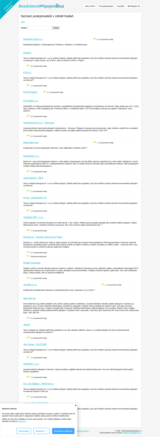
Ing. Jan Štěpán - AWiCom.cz (38, 383)
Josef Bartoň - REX (33, 178)
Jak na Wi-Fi (90, 6)
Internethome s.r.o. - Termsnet (38, 123)
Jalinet (26, 324)
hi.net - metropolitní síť (34, 197)
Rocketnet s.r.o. (31, 156)
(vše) (23, 22)
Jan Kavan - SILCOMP (35, 344)
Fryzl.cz (27, 72)
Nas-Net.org (29, 298)
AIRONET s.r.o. (31, 364)
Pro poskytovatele (106, 6)
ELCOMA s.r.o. (31, 101)
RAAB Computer (31, 263)
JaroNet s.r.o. (30, 284)
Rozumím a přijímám (63, 431)
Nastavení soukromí (82, 431)
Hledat (56, 28)
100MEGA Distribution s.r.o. (131, 433)
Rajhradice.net (30, 142)
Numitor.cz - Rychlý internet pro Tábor (42, 237)
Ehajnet (27, 52)
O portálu (120, 6)
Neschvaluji (24, 431)
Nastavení (22, 421)
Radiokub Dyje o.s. (33, 39)
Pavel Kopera (30, 92)
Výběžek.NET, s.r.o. (33, 217)
